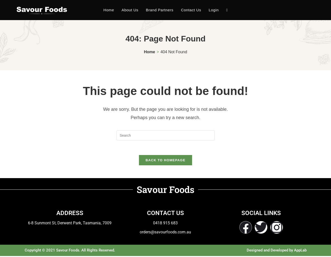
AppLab (300, 251)
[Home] (149, 52)
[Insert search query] (166, 135)
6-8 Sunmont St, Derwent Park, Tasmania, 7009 (70, 223)
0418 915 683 (165, 223)
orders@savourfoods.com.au (165, 232)
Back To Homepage (165, 161)
